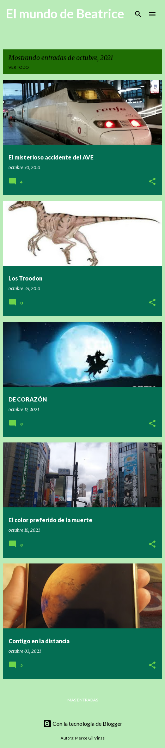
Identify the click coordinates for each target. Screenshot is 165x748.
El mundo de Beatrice (65, 13)
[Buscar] (138, 14)
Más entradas (82, 699)
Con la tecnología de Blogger (82, 723)
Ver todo (18, 67)
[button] (152, 182)
